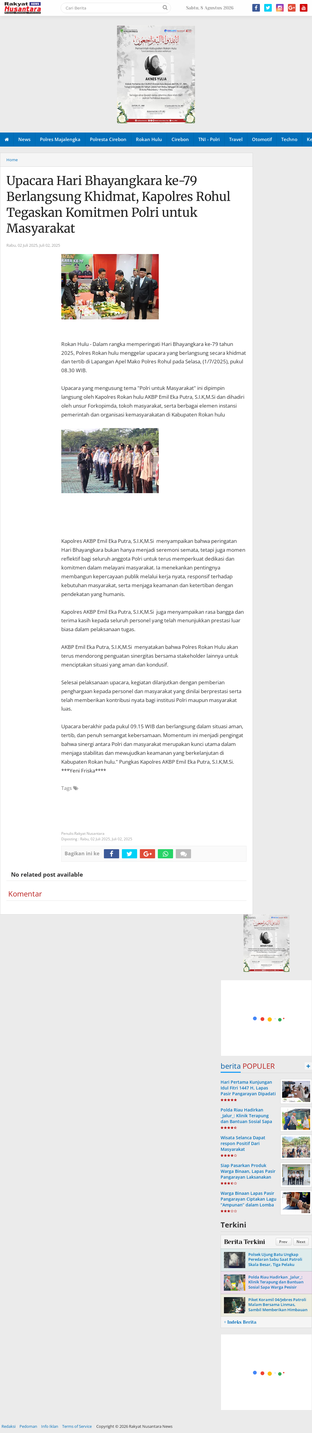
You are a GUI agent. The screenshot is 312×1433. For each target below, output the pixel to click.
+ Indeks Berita (240, 1322)
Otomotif (262, 139)
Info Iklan (49, 1426)
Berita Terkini (244, 1242)
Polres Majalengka (60, 139)
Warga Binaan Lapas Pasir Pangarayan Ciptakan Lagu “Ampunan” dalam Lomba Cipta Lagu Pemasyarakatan (248, 1205)
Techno (289, 139)
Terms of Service (77, 1426)
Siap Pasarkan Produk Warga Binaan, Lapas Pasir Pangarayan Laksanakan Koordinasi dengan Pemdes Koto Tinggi (248, 1177)
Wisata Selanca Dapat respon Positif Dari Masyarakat (243, 1143)
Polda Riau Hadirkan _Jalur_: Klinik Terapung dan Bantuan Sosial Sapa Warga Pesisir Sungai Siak (247, 1118)
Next (300, 1241)
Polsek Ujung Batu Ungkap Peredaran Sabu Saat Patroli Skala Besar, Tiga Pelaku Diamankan (275, 1262)
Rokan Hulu (149, 139)
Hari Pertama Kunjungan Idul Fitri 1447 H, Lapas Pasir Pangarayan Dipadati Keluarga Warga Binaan (248, 1091)
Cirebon (180, 139)
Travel (236, 139)
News (24, 139)
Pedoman (28, 1426)
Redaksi (9, 1426)
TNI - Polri (209, 139)
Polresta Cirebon (108, 139)
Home (12, 159)
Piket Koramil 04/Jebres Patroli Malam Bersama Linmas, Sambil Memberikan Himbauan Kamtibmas (277, 1307)
